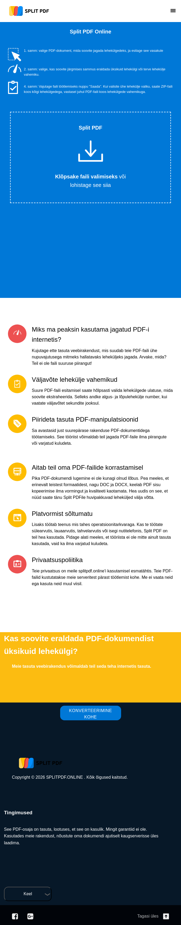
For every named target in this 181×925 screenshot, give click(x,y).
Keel (28, 894)
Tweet (111, 109)
